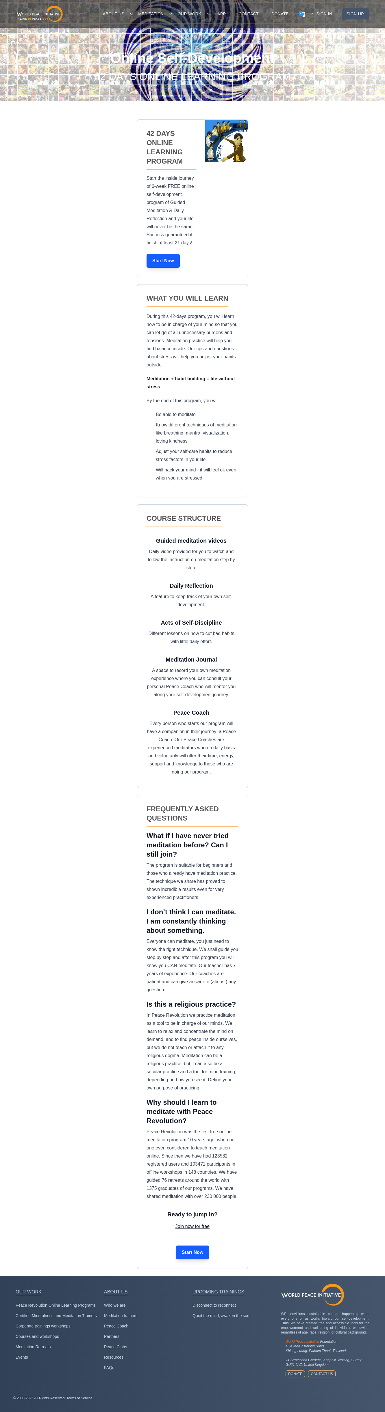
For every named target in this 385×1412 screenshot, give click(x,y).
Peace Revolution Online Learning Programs (56, 1305)
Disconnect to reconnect (214, 1305)
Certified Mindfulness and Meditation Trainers (56, 1315)
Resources (113, 1357)
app (221, 14)
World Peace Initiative (302, 1342)
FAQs (109, 1367)
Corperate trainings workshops (43, 1326)
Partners (111, 1336)
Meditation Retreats (33, 1346)
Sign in (324, 14)
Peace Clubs (115, 1346)
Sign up (355, 14)
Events (22, 1357)
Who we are (115, 1305)
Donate (295, 1374)
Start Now (163, 260)
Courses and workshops (37, 1336)
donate (280, 14)
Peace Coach (116, 1326)
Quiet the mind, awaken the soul (221, 1315)
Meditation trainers (120, 1315)
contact (249, 14)
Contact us (322, 1374)
